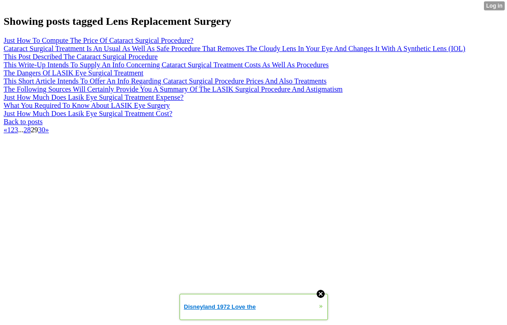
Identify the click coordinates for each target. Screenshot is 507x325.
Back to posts (23, 121)
